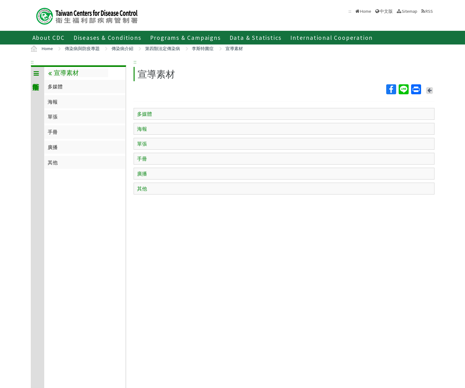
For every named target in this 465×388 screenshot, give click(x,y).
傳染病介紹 (122, 48)
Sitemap (409, 11)
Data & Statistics (256, 37)
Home (365, 11)
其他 (53, 162)
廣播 (53, 147)
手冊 (53, 132)
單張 (53, 117)
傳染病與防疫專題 (82, 48)
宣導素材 (234, 48)
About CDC (48, 37)
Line (403, 89)
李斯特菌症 (203, 48)
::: (32, 61)
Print (415, 89)
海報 (53, 102)
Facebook (391, 89)
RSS (429, 11)
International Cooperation (331, 37)
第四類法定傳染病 (162, 48)
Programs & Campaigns (185, 37)
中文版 (386, 11)
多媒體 (55, 86)
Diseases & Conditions (107, 37)
